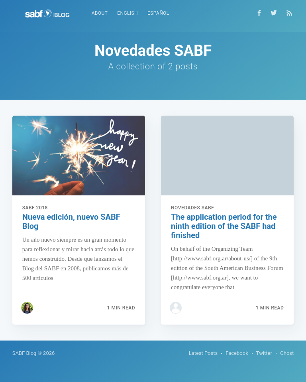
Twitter (264, 353)
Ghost (287, 353)
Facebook (237, 353)
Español (158, 13)
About (100, 13)
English (127, 13)
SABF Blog (24, 353)
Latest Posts (203, 353)
